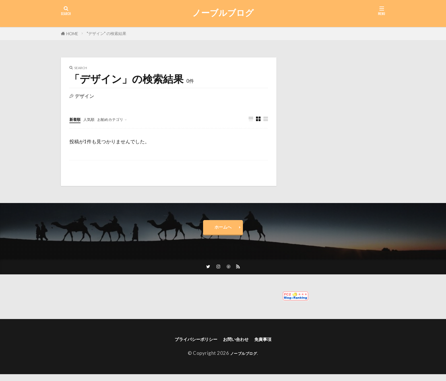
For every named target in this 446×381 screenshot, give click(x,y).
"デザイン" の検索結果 (106, 33)
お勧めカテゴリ (121, 119)
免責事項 (272, 344)
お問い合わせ (239, 344)
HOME (72, 33)
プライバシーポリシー (190, 344)
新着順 (76, 119)
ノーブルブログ (223, 13)
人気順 (94, 119)
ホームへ (223, 229)
